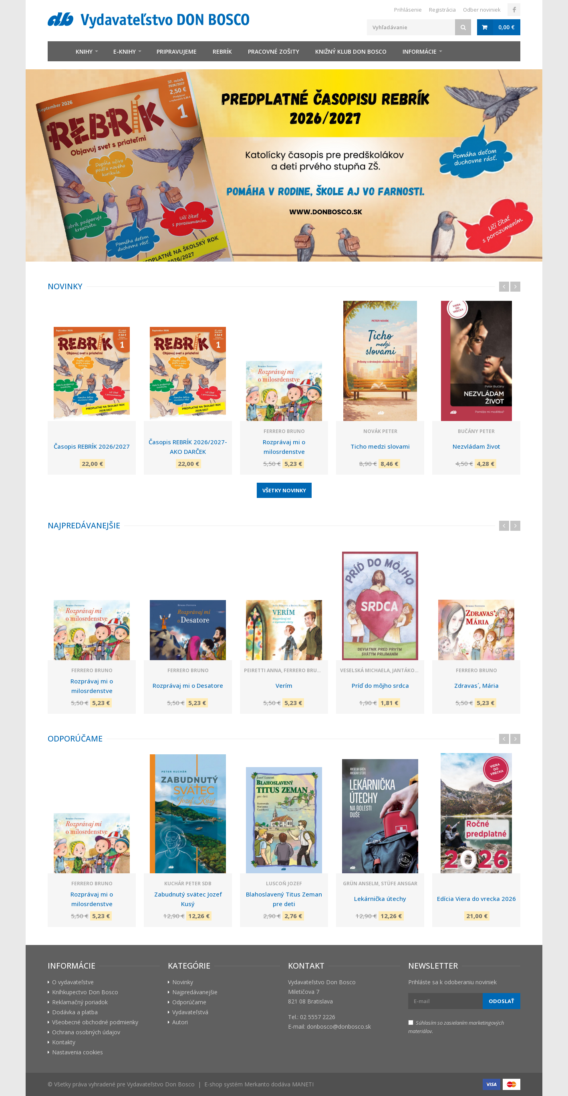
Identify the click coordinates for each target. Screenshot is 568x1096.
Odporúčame (75, 738)
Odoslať (501, 1001)
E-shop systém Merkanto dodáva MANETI (259, 1084)
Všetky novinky (284, 490)
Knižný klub (351, 51)
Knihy (84, 51)
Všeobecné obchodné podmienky (95, 1022)
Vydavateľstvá (190, 1012)
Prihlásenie (408, 9)
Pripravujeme (177, 51)
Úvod (58, 51)
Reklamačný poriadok (80, 1002)
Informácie (420, 51)
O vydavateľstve (73, 982)
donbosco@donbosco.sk (339, 1026)
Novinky (65, 286)
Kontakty (63, 1042)
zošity (273, 51)
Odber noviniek (482, 9)
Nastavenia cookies (77, 1052)
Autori (180, 1022)
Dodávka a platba (75, 1012)
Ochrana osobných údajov (86, 1032)
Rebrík (222, 51)
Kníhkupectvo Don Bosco (85, 992)
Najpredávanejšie (84, 525)
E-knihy (124, 51)
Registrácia (442, 9)
